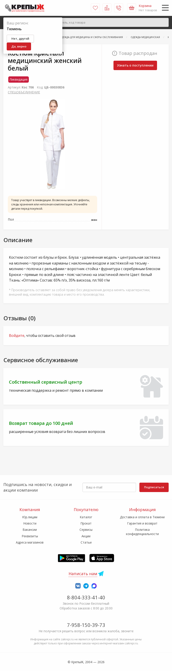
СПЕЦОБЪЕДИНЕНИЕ (24, 92)
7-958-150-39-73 (86, 625)
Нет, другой (20, 39)
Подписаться (154, 487)
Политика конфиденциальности (142, 531)
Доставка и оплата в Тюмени (142, 517)
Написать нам (83, 573)
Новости (29, 523)
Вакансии (30, 529)
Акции (86, 536)
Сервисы (86, 529)
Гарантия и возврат (142, 523)
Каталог (86, 517)
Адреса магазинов (30, 542)
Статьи (86, 542)
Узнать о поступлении (135, 65)
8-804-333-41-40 (86, 597)
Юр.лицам (29, 517)
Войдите (16, 335)
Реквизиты (30, 536)
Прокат (86, 523)
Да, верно (18, 46)
